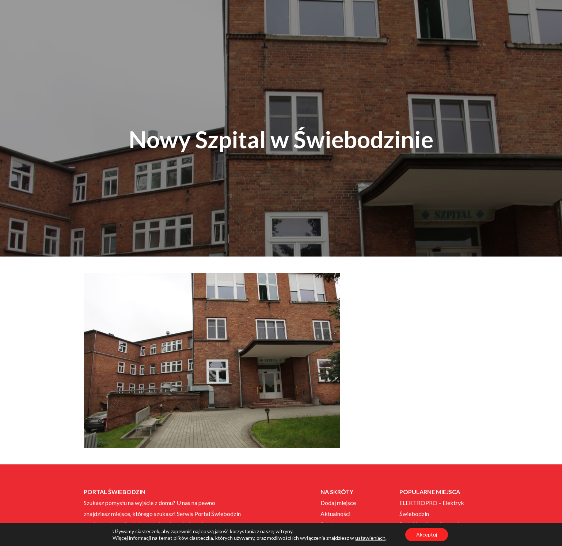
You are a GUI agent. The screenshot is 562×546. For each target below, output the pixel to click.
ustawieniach (370, 538)
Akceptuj (426, 534)
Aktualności (335, 513)
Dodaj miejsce (338, 502)
